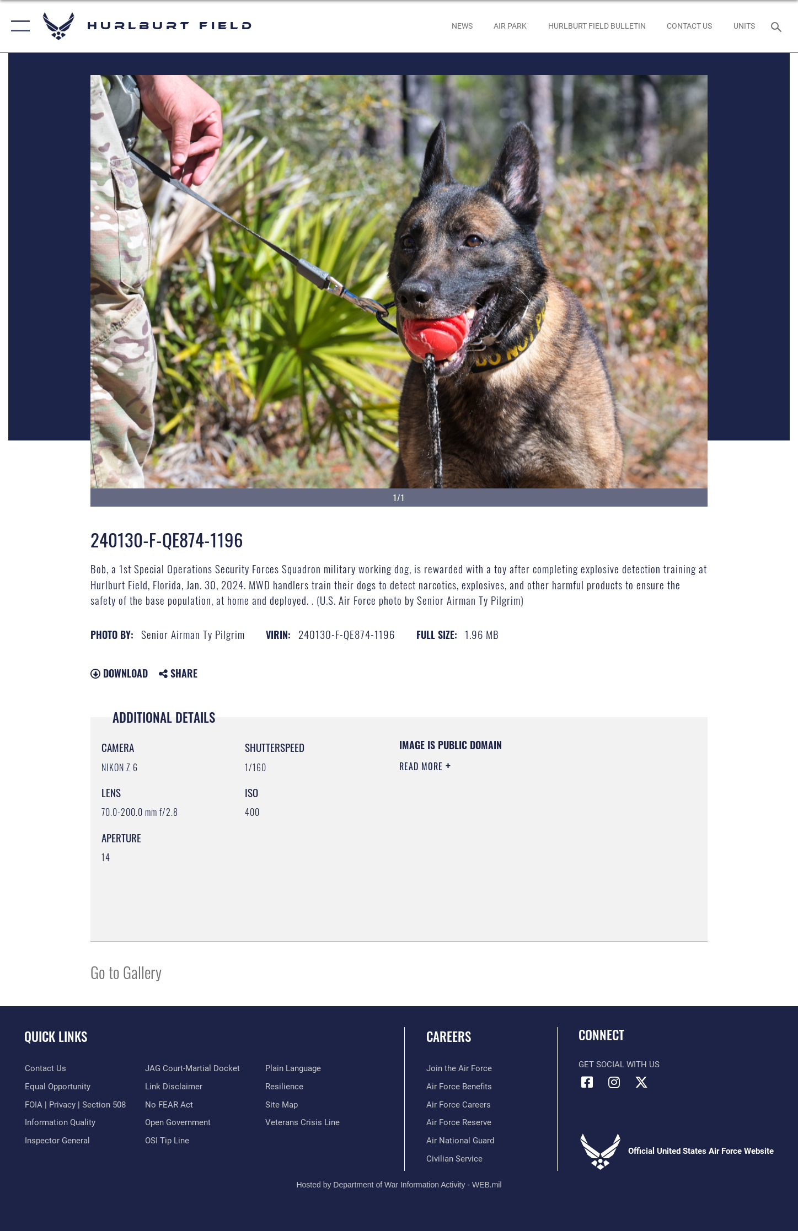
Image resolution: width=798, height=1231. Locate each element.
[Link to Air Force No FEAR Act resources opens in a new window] (168, 1105)
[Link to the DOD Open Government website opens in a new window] (177, 1122)
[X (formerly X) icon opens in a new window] (641, 1082)
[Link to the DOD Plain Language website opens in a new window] (293, 1068)
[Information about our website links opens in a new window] (173, 1087)
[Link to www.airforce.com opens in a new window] (459, 1068)
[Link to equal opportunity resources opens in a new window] (57, 1087)
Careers (448, 1036)
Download (119, 673)
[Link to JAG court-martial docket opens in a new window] (191, 1068)
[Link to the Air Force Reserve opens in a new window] (458, 1122)
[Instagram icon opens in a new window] (614, 1082)
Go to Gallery (126, 971)
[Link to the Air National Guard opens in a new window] (460, 1141)
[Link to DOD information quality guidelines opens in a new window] (59, 1122)
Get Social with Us (619, 1064)
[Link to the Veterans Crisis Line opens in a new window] (302, 1122)
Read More (422, 766)
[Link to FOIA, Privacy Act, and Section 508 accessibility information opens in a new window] (74, 1105)
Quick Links (55, 1036)
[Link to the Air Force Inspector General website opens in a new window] (56, 1141)
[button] (18, 26)
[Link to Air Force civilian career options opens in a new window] (454, 1159)
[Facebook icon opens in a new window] (587, 1082)
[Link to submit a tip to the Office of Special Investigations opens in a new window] (166, 1141)
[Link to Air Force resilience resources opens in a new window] (284, 1087)
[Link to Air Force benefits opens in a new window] (459, 1087)
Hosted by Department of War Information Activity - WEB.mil (398, 1184)
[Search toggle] (778, 26)
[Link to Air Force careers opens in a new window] (458, 1105)
